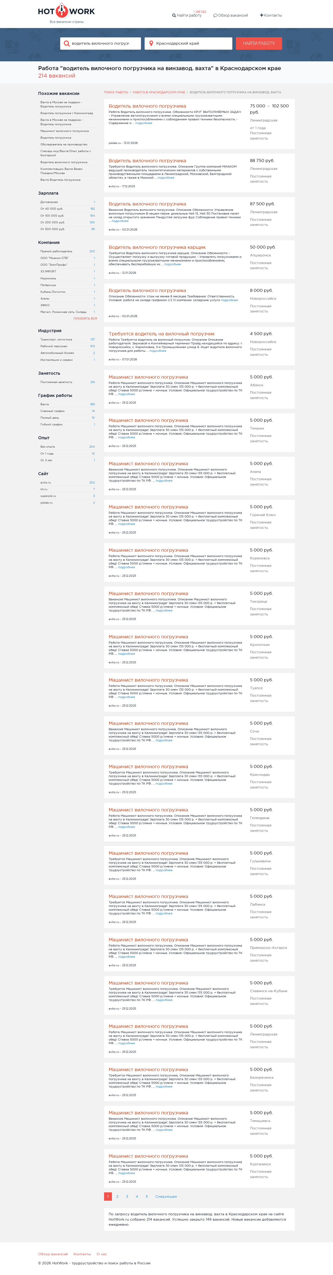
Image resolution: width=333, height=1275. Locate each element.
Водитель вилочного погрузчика (147, 106)
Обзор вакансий (230, 15)
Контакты (271, 15)
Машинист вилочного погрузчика (148, 377)
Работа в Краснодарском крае (159, 92)
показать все (85, 318)
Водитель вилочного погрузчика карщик (157, 247)
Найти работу (186, 15)
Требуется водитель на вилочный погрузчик (162, 333)
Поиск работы (116, 92)
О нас (102, 1254)
